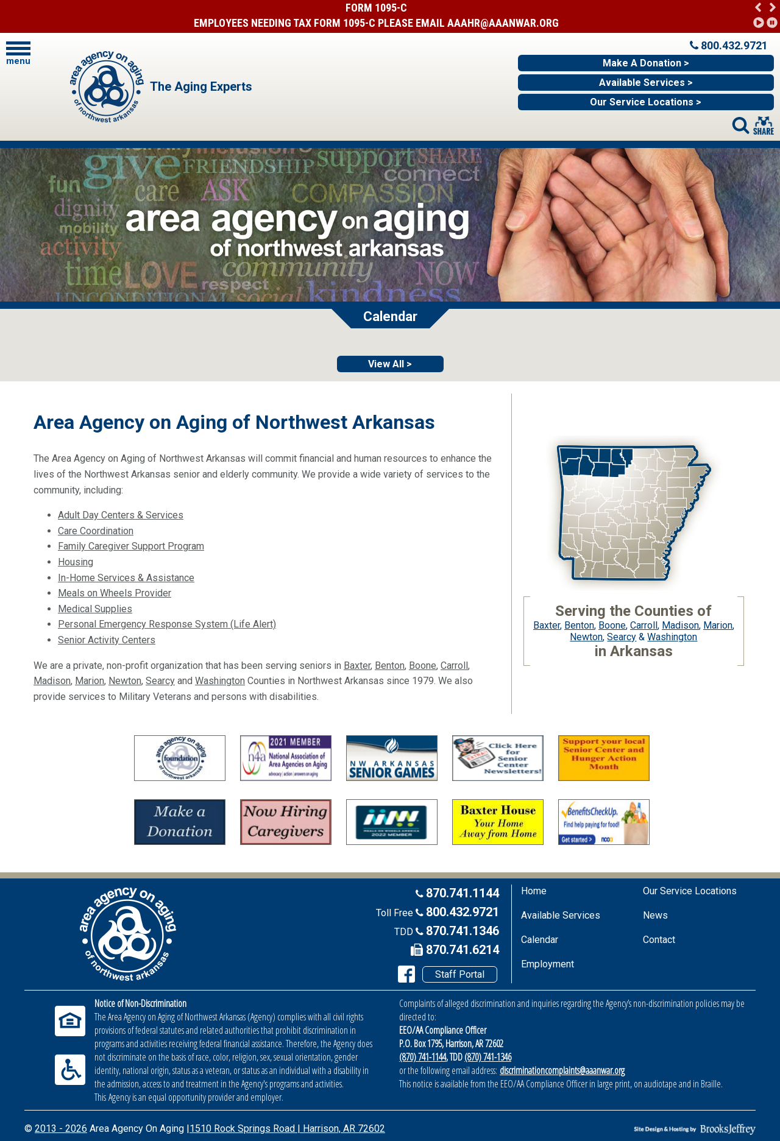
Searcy (160, 681)
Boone (422, 665)
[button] (759, 6)
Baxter (357, 665)
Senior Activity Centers (106, 640)
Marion (89, 681)
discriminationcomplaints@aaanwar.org (562, 1070)
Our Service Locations (690, 891)
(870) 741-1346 (487, 1057)
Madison (52, 681)
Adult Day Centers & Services (120, 515)
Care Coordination (95, 531)
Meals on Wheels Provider (114, 593)
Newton (124, 681)
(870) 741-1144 (422, 1057)
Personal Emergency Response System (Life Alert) (167, 624)
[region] (765, 14)
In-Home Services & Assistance (126, 578)
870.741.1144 (462, 893)
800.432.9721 (462, 912)
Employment (547, 964)
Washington (220, 681)
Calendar (539, 939)
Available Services (560, 915)
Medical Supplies (95, 609)
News (655, 915)
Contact (659, 939)
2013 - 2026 (61, 1128)
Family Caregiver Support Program (131, 546)
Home (534, 891)
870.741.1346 (462, 931)
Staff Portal (459, 974)
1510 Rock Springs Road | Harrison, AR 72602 (287, 1128)
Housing (75, 562)
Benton (390, 665)
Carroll (454, 665)
